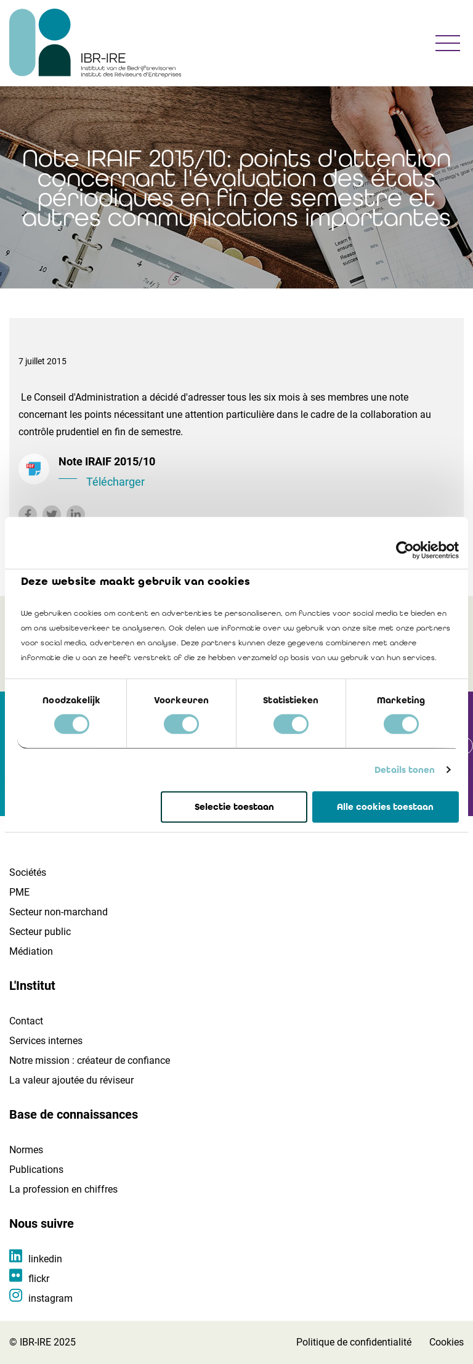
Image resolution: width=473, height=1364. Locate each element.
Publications (36, 1169)
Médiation (31, 951)
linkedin (45, 1259)
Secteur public (40, 931)
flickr (38, 1278)
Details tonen (404, 769)
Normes (26, 1150)
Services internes (46, 1041)
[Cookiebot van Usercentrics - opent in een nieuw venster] (405, 550)
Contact (26, 1021)
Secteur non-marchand (58, 912)
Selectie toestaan (234, 806)
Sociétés (27, 872)
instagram (50, 1298)
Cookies (446, 1342)
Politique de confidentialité (353, 1342)
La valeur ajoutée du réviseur (71, 1080)
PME (19, 892)
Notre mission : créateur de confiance (89, 1060)
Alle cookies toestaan (385, 806)
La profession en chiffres (63, 1189)
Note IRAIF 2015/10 (257, 473)
